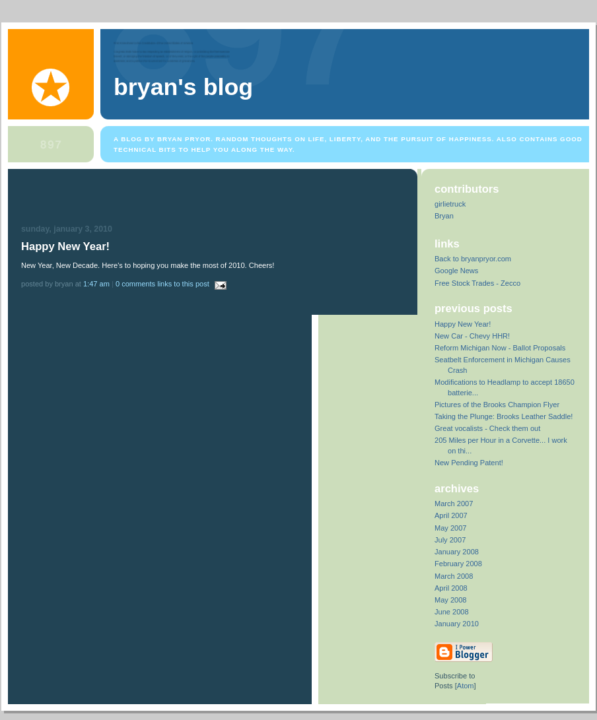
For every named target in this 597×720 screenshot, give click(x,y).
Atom (465, 686)
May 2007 (451, 528)
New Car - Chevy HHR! (472, 336)
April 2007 (451, 515)
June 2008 (452, 612)
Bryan (444, 216)
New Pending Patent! (469, 463)
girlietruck (450, 204)
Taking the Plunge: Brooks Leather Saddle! (504, 416)
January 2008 (457, 552)
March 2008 (454, 576)
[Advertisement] (212, 198)
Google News (456, 271)
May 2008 (451, 600)
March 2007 (454, 503)
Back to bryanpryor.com (473, 259)
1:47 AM (97, 284)
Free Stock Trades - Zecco (477, 283)
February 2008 (458, 564)
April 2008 (451, 588)
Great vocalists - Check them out (487, 428)
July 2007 (450, 540)
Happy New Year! (463, 324)
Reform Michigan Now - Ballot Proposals (500, 348)
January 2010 (457, 624)
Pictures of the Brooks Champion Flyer (497, 405)
